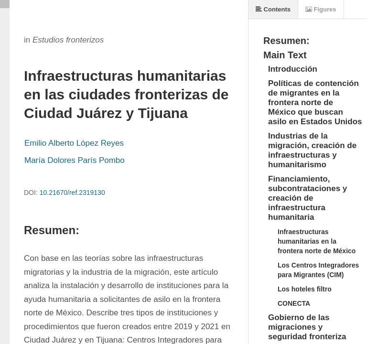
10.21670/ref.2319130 (72, 192)
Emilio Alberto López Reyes (74, 143)
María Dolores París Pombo (74, 160)
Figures (320, 9)
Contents (273, 9)
